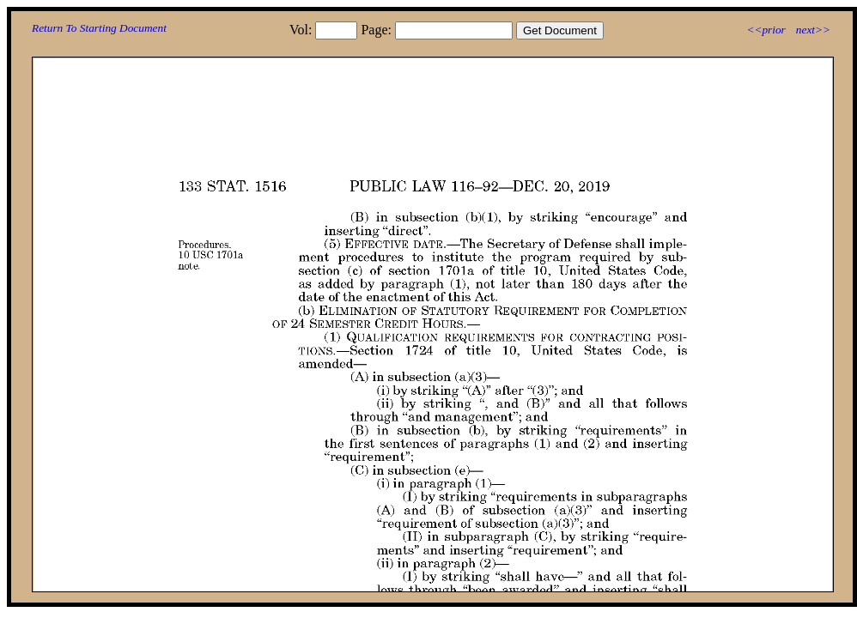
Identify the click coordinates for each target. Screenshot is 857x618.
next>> (813, 29)
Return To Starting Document (99, 27)
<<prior (765, 29)
